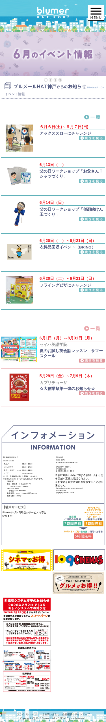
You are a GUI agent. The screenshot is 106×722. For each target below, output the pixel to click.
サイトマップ (82, 714)
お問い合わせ (52, 714)
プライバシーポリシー (29, 714)
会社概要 (67, 714)
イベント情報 (15, 94)
